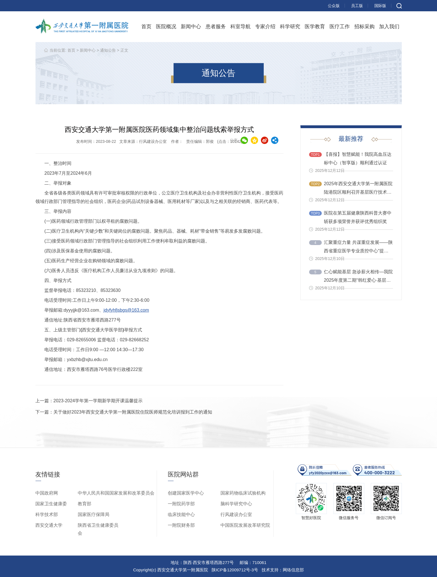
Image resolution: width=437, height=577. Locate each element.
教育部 (84, 503)
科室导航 (240, 26)
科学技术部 (47, 514)
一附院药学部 (181, 503)
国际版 (380, 5)
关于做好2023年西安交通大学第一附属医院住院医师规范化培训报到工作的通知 (133, 412)
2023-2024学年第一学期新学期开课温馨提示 (98, 400)
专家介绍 (265, 26)
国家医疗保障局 (93, 514)
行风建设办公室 (236, 514)
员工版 (357, 5)
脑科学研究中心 (236, 503)
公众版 (334, 5)
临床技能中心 (181, 514)
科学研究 (290, 26)
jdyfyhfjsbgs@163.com (126, 310)
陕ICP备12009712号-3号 (235, 569)
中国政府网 (47, 493)
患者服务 (216, 26)
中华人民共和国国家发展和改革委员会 (116, 493)
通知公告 (108, 50)
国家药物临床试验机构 (243, 493)
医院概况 (166, 26)
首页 (146, 26)
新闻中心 (191, 26)
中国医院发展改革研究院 (245, 525)
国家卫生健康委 (51, 503)
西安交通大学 (49, 525)
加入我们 (389, 26)
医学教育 (315, 26)
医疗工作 (340, 26)
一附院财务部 (181, 525)
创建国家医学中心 (186, 493)
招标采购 (364, 26)
